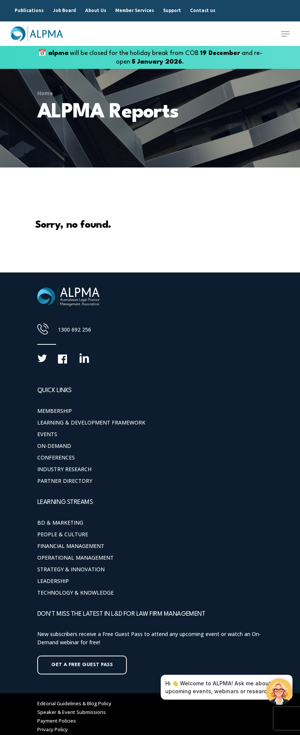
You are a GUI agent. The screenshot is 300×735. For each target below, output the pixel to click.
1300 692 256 (74, 329)
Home (45, 93)
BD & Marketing (60, 522)
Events (47, 434)
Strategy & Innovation (71, 569)
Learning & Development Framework (91, 422)
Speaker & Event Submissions (71, 712)
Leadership (53, 580)
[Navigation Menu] (285, 34)
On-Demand (54, 445)
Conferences (56, 457)
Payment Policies (56, 720)
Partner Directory (64, 480)
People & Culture (62, 534)
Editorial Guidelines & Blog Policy (74, 703)
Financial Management (70, 545)
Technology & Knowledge (75, 592)
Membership (54, 410)
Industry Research (64, 469)
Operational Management (75, 557)
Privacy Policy (52, 729)
